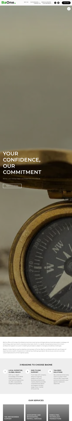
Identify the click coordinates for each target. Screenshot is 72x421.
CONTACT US (37, 3)
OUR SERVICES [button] (34, 2)
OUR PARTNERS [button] (47, 3)
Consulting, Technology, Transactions (55, 417)
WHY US (26, 2)
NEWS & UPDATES (46, 2)
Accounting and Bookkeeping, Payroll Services (34, 417)
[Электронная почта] (58, 3)
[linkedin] (55, 3)
